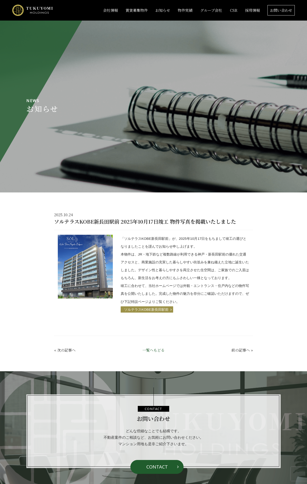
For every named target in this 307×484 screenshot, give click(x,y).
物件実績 (185, 10)
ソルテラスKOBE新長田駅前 (146, 309)
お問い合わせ (281, 10)
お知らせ (162, 10)
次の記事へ (66, 350)
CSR (233, 10)
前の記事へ (240, 350)
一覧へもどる (153, 350)
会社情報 (110, 10)
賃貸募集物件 (137, 10)
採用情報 (252, 10)
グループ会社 (211, 10)
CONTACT (157, 467)
